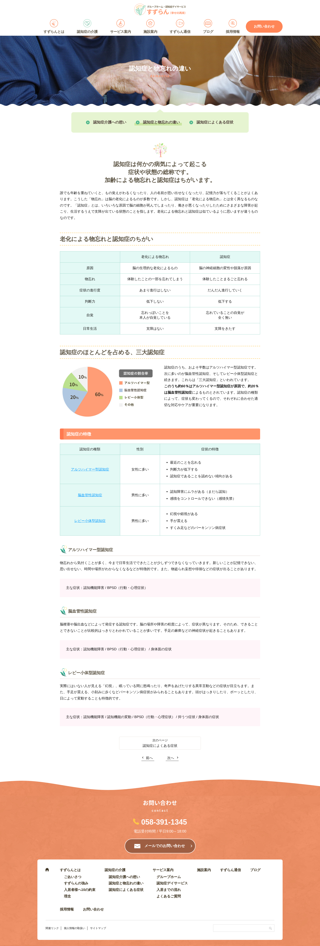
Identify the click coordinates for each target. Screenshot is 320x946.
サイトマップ (98, 928)
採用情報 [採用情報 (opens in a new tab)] (233, 32)
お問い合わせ (264, 26)
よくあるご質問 (169, 896)
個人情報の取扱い (74, 928)
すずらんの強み (76, 883)
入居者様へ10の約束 (80, 890)
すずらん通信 (180, 32)
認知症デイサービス (172, 883)
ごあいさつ (72, 877)
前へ (149, 758)
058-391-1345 (164, 822)
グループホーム (169, 877)
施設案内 (150, 32)
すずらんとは (54, 32)
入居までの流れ (169, 890)
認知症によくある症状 (215, 122)
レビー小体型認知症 (90, 521)
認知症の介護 (87, 32)
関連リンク (52, 928)
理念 (67, 896)
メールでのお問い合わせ (164, 846)
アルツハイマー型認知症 (90, 469)
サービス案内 (120, 32)
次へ (170, 758)
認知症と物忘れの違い (161, 122)
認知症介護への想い (109, 122)
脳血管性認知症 (90, 495)
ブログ (208, 32)
